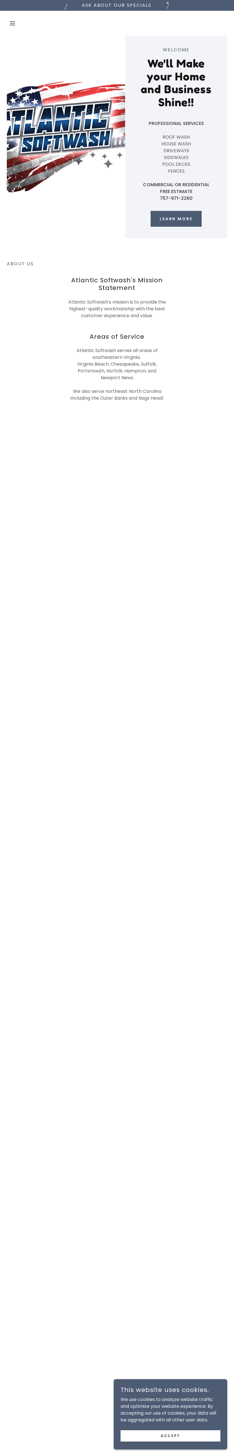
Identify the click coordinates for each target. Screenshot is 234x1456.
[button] (23, 23)
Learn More (176, 219)
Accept (170, 1447)
